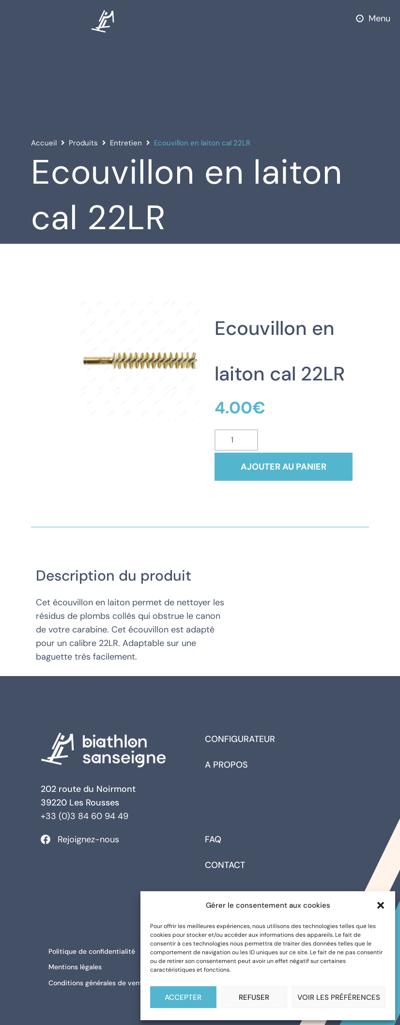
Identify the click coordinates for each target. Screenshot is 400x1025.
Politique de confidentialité (93, 950)
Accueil (44, 143)
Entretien (126, 143)
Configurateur (240, 739)
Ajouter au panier (289, 467)
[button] (380, 905)
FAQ (213, 839)
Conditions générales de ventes (101, 977)
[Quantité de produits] (236, 440)
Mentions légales (77, 964)
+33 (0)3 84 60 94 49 (84, 816)
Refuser (254, 997)
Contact (225, 865)
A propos (226, 765)
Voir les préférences (338, 997)
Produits (83, 143)
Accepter (183, 997)
